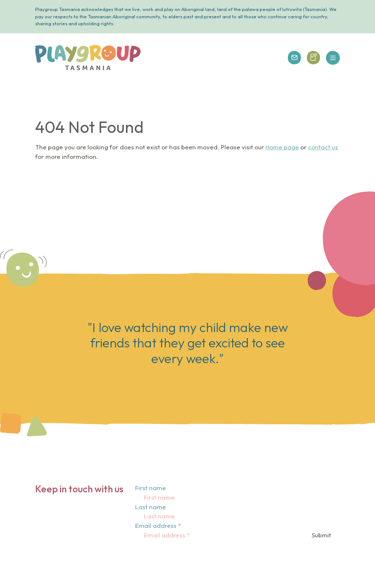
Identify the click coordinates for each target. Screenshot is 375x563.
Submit (321, 535)
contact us (323, 147)
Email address (158, 525)
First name (150, 488)
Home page (282, 147)
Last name (150, 507)
